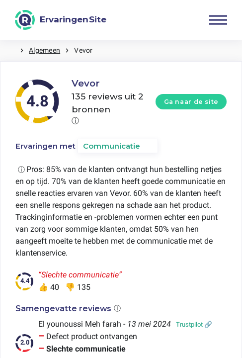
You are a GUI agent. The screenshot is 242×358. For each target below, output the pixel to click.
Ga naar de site (191, 101)
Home (10, 50)
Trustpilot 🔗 (194, 324)
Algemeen (44, 50)
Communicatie (111, 146)
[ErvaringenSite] (60, 20)
